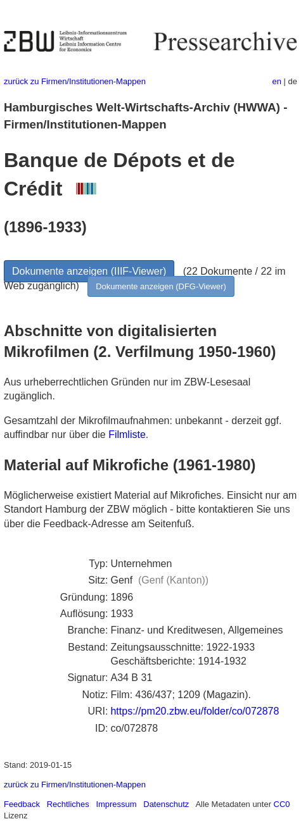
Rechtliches (68, 804)
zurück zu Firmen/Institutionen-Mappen (75, 81)
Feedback (22, 804)
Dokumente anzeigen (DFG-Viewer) (161, 286)
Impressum (116, 804)
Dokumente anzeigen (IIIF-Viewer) (89, 271)
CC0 (282, 804)
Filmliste (127, 434)
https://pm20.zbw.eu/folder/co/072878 (194, 711)
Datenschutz (166, 804)
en (276, 81)
